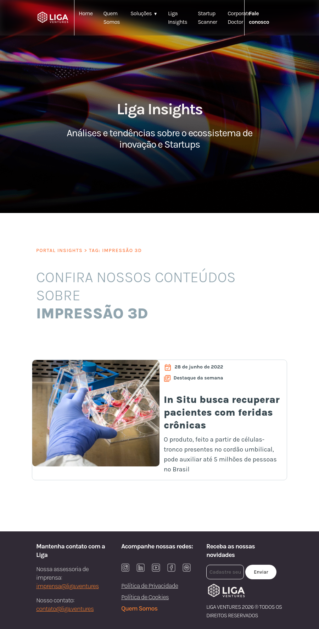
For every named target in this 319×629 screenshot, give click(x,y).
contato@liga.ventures (65, 609)
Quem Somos (139, 608)
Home (86, 13)
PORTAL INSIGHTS (59, 250)
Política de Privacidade (149, 586)
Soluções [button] (141, 13)
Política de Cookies (145, 597)
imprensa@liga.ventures (67, 586)
